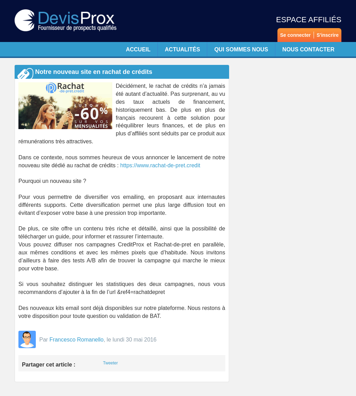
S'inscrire (328, 35)
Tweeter (110, 363)
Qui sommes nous (241, 49)
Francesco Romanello (76, 340)
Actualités (182, 49)
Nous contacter (308, 49)
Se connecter (295, 35)
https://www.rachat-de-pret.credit (160, 165)
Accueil (138, 49)
